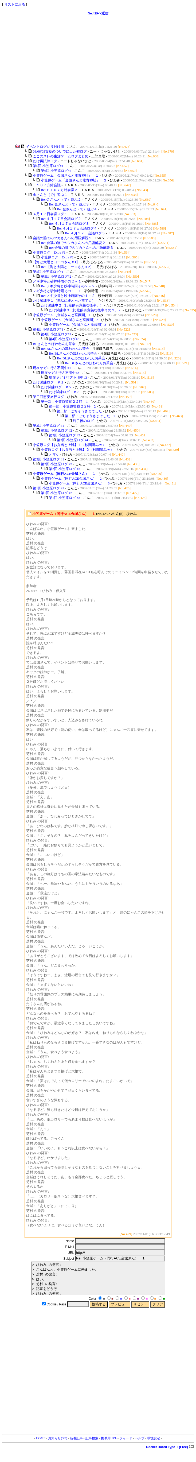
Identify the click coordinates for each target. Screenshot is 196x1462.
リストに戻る (14, 4)
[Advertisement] (57, 81)
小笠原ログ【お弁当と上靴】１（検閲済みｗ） (69, 445)
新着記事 (76, 1445)
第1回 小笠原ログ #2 (56, 493)
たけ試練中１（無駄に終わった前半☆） (64, 300)
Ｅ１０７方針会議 (47, 185)
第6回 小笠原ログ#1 (48, 166)
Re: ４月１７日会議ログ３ (69, 224)
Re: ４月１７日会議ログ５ (85, 233)
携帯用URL (109, 1445)
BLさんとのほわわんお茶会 (54, 344)
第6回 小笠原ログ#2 (56, 171)
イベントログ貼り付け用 (45, 147)
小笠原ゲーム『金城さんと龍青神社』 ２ (74, 180)
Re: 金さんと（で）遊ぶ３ (69, 204)
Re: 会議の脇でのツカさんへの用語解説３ (81, 248)
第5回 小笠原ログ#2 (56, 276)
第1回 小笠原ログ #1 (48, 488)
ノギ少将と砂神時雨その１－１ (57, 291)
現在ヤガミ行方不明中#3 (68, 377)
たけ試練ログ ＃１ (48, 382)
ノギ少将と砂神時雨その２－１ (57, 281)
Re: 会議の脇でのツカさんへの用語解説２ (73, 243)
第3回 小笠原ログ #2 (56, 430)
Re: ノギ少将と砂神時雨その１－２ (68, 296)
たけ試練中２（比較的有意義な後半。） (72, 305)
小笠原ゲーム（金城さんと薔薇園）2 (69, 320)
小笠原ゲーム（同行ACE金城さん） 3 (79, 483)
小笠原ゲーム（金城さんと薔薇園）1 (61, 315)
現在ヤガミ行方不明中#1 (52, 368)
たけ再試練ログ (45, 161)
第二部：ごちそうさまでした (79, 411)
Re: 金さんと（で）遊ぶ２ (61, 199)
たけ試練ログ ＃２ (56, 387)
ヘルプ (139, 1445)
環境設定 (153, 1445)
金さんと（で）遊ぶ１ (50, 195)
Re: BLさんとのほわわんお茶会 (65, 349)
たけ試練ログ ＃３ (64, 392)
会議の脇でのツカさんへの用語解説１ (62, 238)
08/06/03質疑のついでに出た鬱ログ (60, 151)
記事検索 (91, 1445)
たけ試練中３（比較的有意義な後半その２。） (85, 310)
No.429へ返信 (98, 13)
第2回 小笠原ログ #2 (56, 464)
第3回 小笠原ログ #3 (64, 435)
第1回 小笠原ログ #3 (64, 498)
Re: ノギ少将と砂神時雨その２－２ (68, 286)
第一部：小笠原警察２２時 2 (72, 406)
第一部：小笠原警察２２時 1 (64, 402)
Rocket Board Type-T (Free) (170, 1453)
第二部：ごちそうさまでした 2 (90, 416)
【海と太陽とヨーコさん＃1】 (56, 262)
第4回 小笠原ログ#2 (56, 334)
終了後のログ (83, 421)
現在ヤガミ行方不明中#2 (60, 373)
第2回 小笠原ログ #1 (48, 459)
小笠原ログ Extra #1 (49, 252)
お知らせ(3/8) (57, 1445)
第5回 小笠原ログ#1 (48, 272)
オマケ (54, 454)
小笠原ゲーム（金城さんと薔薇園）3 (77, 325)
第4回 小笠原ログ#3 (64, 339)
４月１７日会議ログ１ (50, 214)
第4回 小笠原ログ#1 (48, 329)
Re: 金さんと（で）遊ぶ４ (77, 209)
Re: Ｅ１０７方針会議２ (59, 190)
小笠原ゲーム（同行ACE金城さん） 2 (71, 478)
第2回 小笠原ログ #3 (64, 469)
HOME (40, 1445)
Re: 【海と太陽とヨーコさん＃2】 (67, 267)
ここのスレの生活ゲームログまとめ (60, 156)
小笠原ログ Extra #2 (57, 257)
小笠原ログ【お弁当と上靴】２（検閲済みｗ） (77, 450)
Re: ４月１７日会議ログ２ (61, 219)
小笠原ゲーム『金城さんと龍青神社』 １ (66, 175)
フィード (125, 1445)
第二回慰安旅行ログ (48, 397)
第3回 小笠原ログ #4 (72, 440)
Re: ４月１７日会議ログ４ (77, 228)
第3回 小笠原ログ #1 (48, 426)
